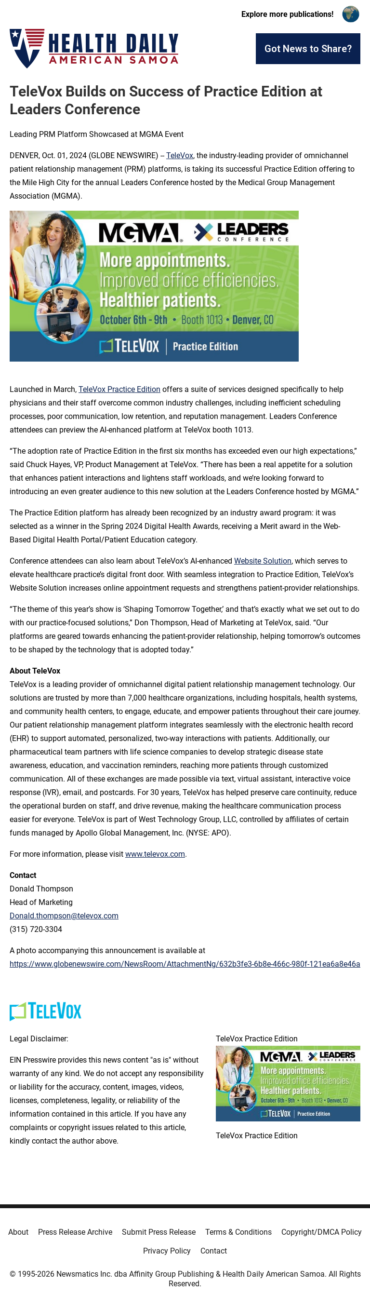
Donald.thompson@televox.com (64, 915)
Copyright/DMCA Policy (321, 1232)
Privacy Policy (167, 1250)
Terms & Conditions (238, 1232)
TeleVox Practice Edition (119, 389)
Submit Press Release (159, 1232)
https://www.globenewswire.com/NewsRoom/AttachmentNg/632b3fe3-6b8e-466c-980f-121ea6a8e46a (185, 964)
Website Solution (262, 561)
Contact (213, 1250)
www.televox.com (155, 854)
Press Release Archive (75, 1232)
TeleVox (179, 155)
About (18, 1232)
